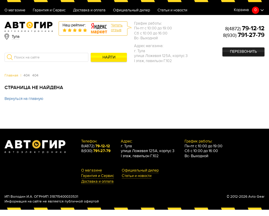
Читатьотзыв (117, 27)
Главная (11, 75)
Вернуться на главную (24, 99)
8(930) (243, 35)
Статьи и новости (172, 10)
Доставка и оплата (89, 10)
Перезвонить (243, 52)
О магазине (15, 10)
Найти (108, 57)
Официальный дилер (131, 10)
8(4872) (244, 29)
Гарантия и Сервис (49, 10)
